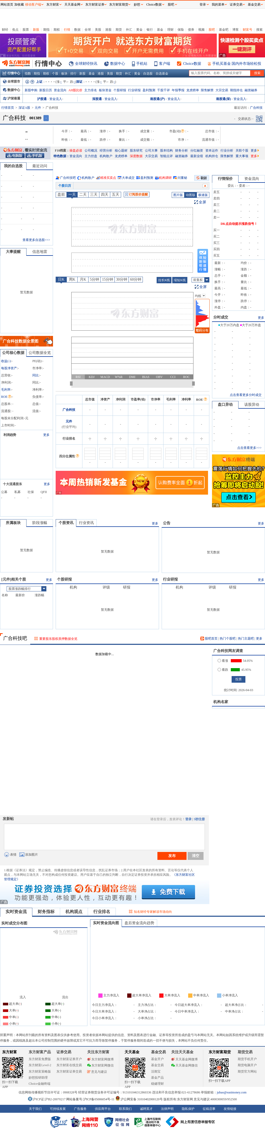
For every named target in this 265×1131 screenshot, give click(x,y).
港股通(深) (223, 99)
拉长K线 (164, 280)
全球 (88, 29)
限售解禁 (207, 90)
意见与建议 (97, 1072)
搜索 (259, 29)
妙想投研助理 (38, 1077)
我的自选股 (13, 166)
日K (61, 279)
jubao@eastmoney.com (231, 1092)
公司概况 (91, 150)
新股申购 (31, 90)
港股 (108, 29)
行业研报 (134, 90)
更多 (255, 150)
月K (83, 279)
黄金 (139, 29)
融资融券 (251, 90)
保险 (181, 29)
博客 (235, 29)
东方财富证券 (94, 4)
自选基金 (162, 73)
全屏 (202, 202)
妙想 (137, 4)
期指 (46, 29)
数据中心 (117, 64)
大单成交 (128, 178)
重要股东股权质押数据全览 (58, 639)
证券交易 (236, 4)
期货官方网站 (247, 1071)
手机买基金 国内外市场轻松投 (237, 64)
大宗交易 (221, 90)
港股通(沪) (157, 99)
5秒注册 (199, 819)
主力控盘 (91, 156)
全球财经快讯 (86, 64)
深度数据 (136, 156)
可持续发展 (58, 1109)
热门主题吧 (246, 638)
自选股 (148, 73)
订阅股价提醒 (136, 194)
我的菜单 (218, 4)
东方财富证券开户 (69, 1059)
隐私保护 (188, 1109)
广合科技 (69, 410)
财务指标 (46, 911)
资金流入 (55, 99)
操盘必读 (75, 150)
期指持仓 (236, 90)
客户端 (164, 64)
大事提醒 (13, 252)
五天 (115, 195)
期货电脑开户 (247, 1065)
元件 (38, 108)
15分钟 (107, 279)
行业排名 (101, 911)
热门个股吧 (228, 638)
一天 (72, 195)
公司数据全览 (40, 353)
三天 (94, 195)
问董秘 (182, 178)
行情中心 (11, 73)
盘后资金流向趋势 (139, 923)
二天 (83, 195)
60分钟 (135, 279)
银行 (150, 29)
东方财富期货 (220, 1052)
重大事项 (242, 156)
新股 (36, 29)
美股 (98, 29)
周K (72, 279)
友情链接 (230, 1109)
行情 (67, 29)
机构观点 (73, 911)
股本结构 (166, 150)
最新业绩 (196, 156)
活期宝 (156, 1071)
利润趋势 (9, 435)
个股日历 (64, 186)
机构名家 (220, 702)
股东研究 (136, 150)
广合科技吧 (68, 178)
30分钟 (121, 279)
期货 (119, 29)
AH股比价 (75, 90)
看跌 (223, 670)
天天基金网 (72, 4)
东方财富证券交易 (69, 1071)
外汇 (129, 29)
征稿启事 (209, 1109)
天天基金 (132, 1052)
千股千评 (163, 90)
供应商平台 (103, 1109)
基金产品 (157, 1077)
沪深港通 (11, 98)
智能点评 (166, 156)
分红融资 (196, 150)
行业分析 (226, 150)
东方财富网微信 (100, 1065)
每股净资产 (9, 368)
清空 (195, 856)
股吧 (212, 29)
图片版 (178, 195)
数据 (77, 29)
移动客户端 (33, 4)
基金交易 (157, 1065)
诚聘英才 (146, 1109)
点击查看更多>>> (249, 448)
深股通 (97, 99)
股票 (26, 29)
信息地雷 (39, 252)
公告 (166, 523)
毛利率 (6, 389)
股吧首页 (209, 638)
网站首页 (7, 4)
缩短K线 (180, 280)
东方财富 (9, 1052)
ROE (6, 397)
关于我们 (35, 1109)
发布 (172, 856)
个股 (55, 73)
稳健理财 (157, 1084)
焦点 (15, 29)
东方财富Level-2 (40, 1065)
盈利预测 (149, 90)
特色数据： (61, 156)
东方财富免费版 (40, 1059)
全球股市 (11, 81)
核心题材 (121, 150)
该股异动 (251, 405)
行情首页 (7, 108)
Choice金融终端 (39, 1084)
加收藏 (19, 4)
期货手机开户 (247, 1059)
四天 (104, 195)
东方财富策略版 (40, 1071)
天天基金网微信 (184, 1065)
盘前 (61, 195)
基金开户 (157, 1059)
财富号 (247, 29)
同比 (35, 375)
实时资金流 (16, 911)
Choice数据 (192, 64)
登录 (188, 819)
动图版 (190, 195)
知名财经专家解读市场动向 (153, 912)
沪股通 (42, 99)
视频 (201, 29)
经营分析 (106, 150)
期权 (57, 29)
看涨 (223, 661)
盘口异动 (225, 405)
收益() (6, 361)
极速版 (203, 195)
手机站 (141, 64)
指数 (28, 73)
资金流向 (60, 90)
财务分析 (181, 150)
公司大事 (151, 150)
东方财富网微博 (100, 1059)
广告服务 (80, 1109)
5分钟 (94, 279)
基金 (160, 29)
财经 (5, 29)
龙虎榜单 (192, 90)
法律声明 (167, 1109)
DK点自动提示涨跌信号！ (239, 224)
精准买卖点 (108, 178)
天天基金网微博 (184, 1059)
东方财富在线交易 (69, 1065)
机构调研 (165, 178)
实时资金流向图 (106, 923)
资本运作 (211, 150)
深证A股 (24, 108)
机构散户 (106, 156)
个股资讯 (66, 523)
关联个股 (242, 150)
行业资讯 (86, 523)
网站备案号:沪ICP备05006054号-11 (90, 1099)
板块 (64, 73)
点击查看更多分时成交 (246, 395)
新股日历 (45, 90)
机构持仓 (211, 156)
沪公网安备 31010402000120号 (139, 1099)
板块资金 (105, 90)
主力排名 (90, 90)
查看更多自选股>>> (36, 240)
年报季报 (178, 90)
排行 (73, 73)
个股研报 (119, 90)
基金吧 (223, 29)
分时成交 (220, 317)
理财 (170, 29)
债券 (191, 29)
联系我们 (125, 1109)
